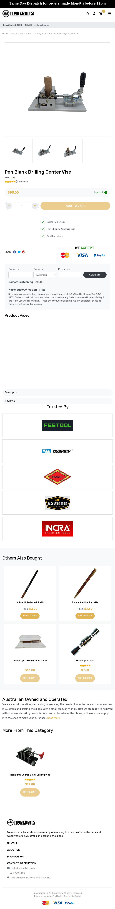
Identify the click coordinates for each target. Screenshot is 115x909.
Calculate (94, 274)
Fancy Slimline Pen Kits (85, 602)
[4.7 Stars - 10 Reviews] (30, 779)
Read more (53, 717)
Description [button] (11, 392)
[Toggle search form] (88, 14)
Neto (49, 896)
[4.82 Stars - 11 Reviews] (85, 665)
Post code (64, 269)
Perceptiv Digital (72, 896)
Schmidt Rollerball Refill (30, 602)
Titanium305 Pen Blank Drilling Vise (30, 774)
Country (38, 269)
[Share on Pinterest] (23, 252)
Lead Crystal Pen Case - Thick (30, 660)
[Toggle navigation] (109, 14)
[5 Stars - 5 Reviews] (57, 181)
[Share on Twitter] (20, 252)
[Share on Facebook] (15, 252)
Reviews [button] (10, 400)
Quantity (13, 269)
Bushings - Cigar (85, 660)
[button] (100, 14)
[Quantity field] (22, 206)
